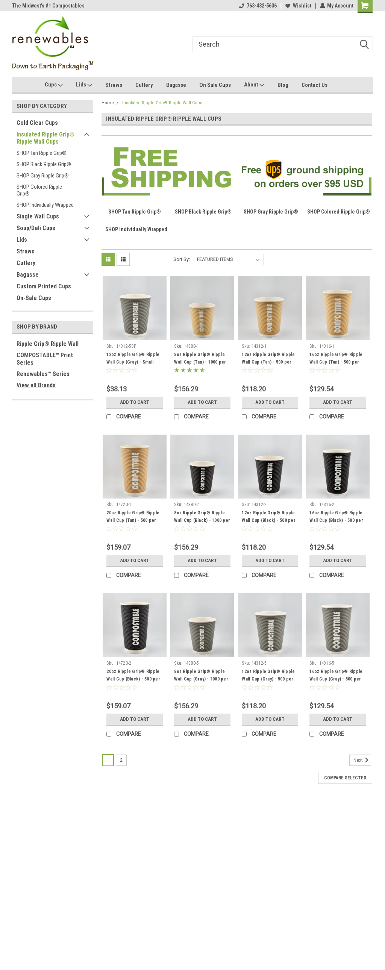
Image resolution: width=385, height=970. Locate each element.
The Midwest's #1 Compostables (48, 6)
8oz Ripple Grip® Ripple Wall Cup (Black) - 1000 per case (202, 520)
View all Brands (36, 385)
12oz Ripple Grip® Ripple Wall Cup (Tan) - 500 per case (268, 362)
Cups (54, 85)
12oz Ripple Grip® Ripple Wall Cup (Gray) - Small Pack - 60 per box (132, 362)
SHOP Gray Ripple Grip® (43, 175)
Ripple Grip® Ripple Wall (48, 343)
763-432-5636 (257, 6)
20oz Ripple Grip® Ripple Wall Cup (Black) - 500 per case (133, 679)
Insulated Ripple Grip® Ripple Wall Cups (45, 138)
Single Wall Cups (38, 216)
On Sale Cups (215, 85)
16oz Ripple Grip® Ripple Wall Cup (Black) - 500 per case (336, 520)
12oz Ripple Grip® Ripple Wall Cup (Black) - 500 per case (269, 520)
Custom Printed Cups (44, 286)
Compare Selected (345, 778)
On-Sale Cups (34, 298)
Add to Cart (135, 402)
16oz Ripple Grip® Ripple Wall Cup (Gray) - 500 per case (335, 679)
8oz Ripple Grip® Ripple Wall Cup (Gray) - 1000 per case (201, 679)
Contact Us (314, 85)
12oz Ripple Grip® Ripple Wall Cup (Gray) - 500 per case (268, 679)
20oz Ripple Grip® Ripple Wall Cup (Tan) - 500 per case (132, 520)
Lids (84, 85)
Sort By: (181, 259)
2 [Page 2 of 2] (121, 760)
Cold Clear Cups (37, 122)
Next (362, 760)
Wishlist (298, 6)
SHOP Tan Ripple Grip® (42, 153)
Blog (282, 85)
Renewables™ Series (43, 373)
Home (108, 102)
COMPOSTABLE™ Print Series (45, 359)
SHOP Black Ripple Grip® (44, 164)
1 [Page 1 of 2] (108, 760)
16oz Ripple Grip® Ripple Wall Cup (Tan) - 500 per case (335, 362)
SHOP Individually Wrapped (45, 205)
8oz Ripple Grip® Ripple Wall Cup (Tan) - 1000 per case (200, 362)
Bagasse (176, 85)
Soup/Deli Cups (36, 228)
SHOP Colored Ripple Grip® (39, 190)
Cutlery (144, 85)
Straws (113, 85)
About (254, 85)
